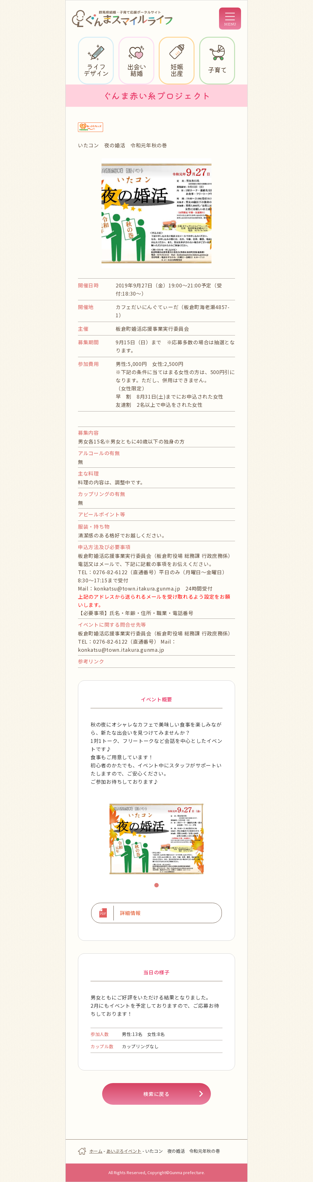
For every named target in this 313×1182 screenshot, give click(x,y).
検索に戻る (156, 1094)
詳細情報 (129, 913)
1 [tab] (157, 886)
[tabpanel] (156, 839)
